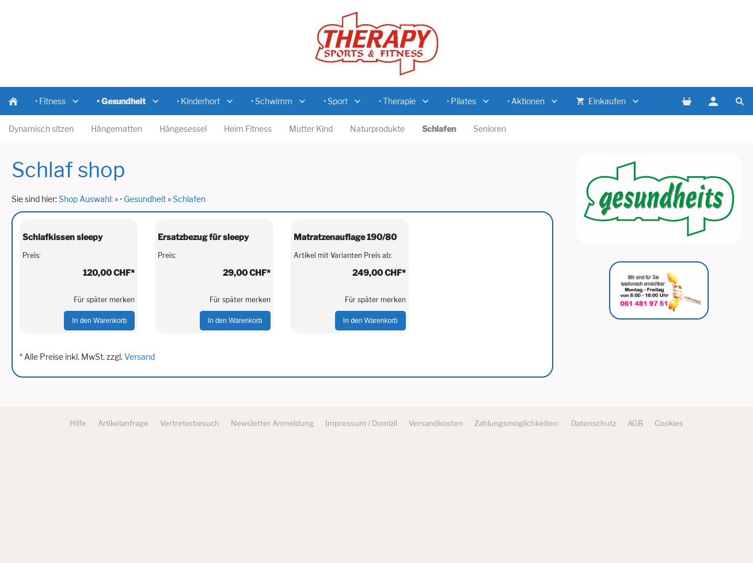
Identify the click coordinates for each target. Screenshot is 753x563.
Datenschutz (593, 535)
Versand (139, 469)
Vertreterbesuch (189, 535)
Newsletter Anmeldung (272, 535)
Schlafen (189, 199)
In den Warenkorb (99, 433)
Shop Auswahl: (86, 199)
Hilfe (78, 535)
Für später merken (104, 412)
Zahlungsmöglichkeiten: (517, 535)
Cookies (669, 535)
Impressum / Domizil (361, 535)
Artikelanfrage (123, 535)
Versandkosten (436, 535)
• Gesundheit (143, 199)
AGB (635, 535)
